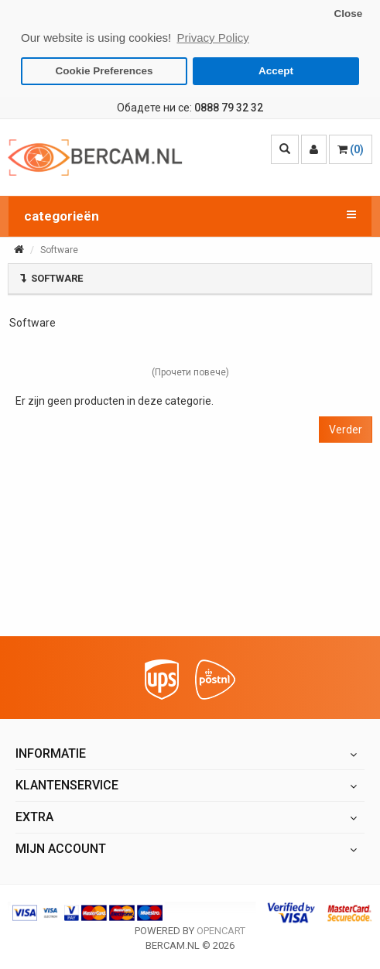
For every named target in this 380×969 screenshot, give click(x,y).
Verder (345, 429)
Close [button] (348, 13)
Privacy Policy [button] (212, 37)
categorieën (190, 214)
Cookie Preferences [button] (104, 71)
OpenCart (221, 930)
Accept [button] (275, 71)
